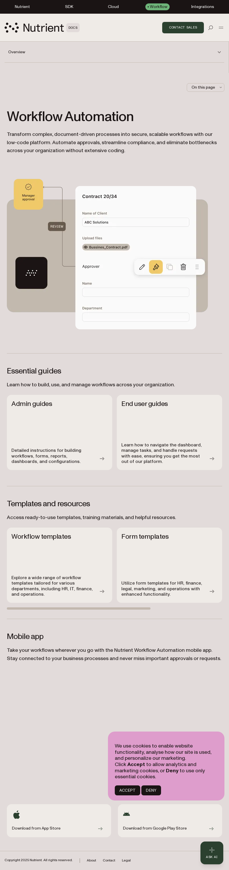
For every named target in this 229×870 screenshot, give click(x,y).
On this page (207, 87)
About (91, 860)
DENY (151, 790)
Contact (109, 860)
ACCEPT (127, 790)
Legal (126, 860)
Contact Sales (183, 27)
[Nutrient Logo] (42, 28)
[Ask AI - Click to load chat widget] (211, 853)
